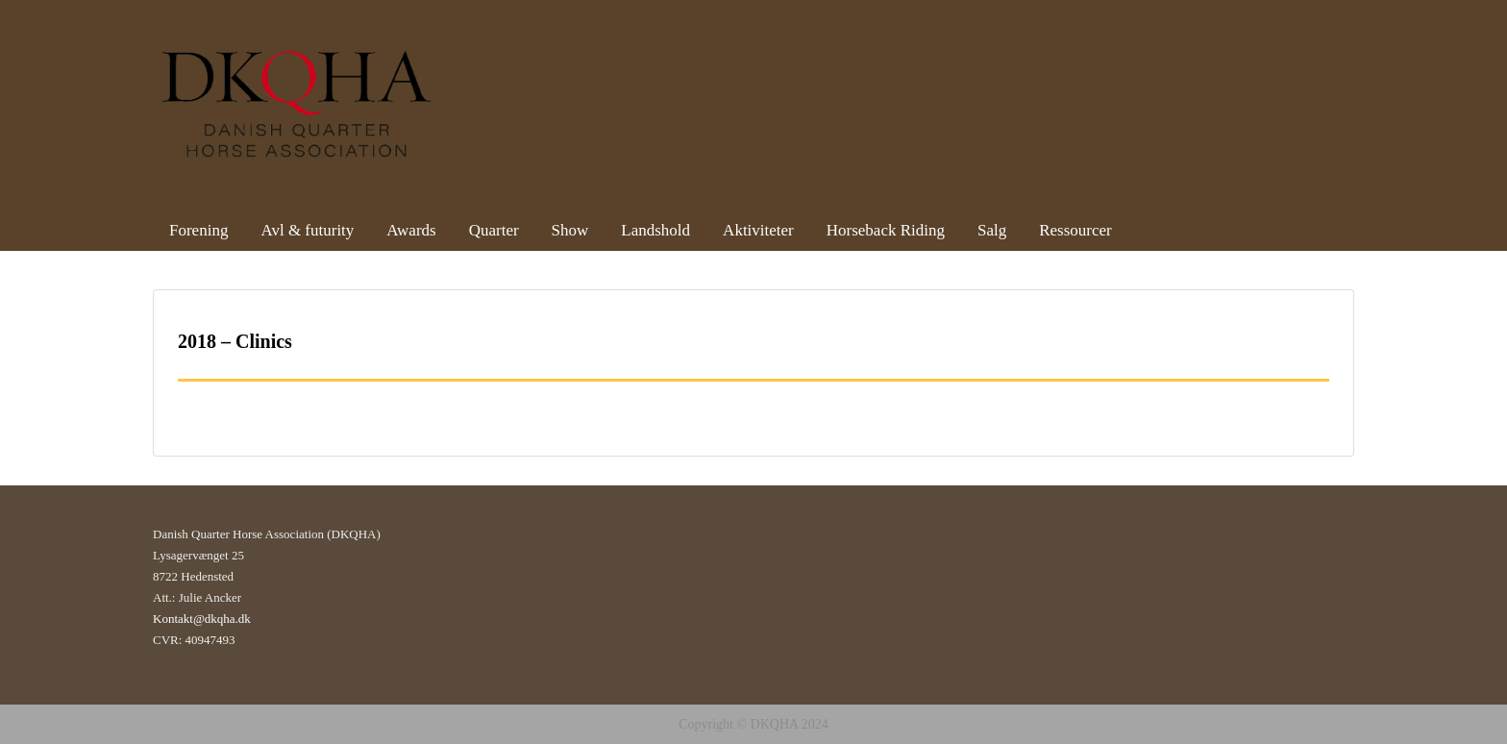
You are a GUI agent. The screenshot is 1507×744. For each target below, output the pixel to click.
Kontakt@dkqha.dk (202, 618)
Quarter (494, 230)
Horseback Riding (886, 230)
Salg (991, 230)
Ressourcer (1075, 230)
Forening (198, 230)
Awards (410, 230)
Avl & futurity (307, 230)
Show (570, 230)
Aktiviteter (758, 230)
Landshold (655, 230)
